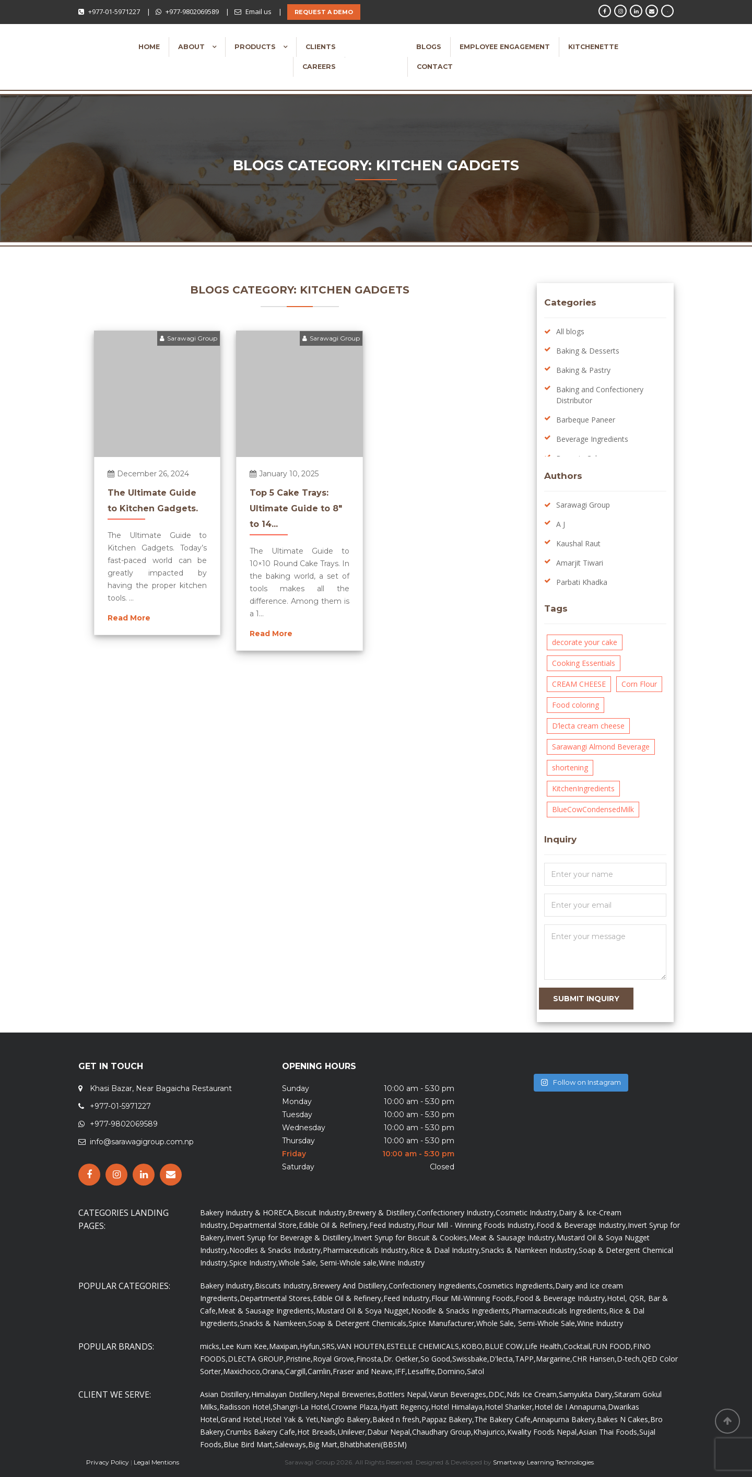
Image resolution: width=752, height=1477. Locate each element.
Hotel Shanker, (509, 1407)
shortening (570, 767)
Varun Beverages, (458, 1394)
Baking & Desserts (587, 351)
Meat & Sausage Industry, (513, 1237)
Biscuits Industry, (283, 1286)
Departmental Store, (264, 1225)
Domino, (452, 1371)
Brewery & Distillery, (382, 1212)
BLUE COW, (505, 1346)
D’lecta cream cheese (588, 726)
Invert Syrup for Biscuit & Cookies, (411, 1237)
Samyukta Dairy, (586, 1394)
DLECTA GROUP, (257, 1359)
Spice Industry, (253, 1263)
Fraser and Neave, (364, 1371)
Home (149, 47)
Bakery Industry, (227, 1286)
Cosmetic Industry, (527, 1212)
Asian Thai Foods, (609, 1432)
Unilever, (352, 1432)
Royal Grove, (334, 1359)
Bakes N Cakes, (623, 1419)
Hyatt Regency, (405, 1407)
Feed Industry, (393, 1225)
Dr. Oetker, (401, 1359)
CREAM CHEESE (579, 684)
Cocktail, (577, 1346)
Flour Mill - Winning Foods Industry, (476, 1225)
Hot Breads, (317, 1432)
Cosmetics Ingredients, (516, 1286)
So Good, (436, 1359)
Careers (319, 67)
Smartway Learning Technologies (543, 1462)
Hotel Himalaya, (458, 1407)
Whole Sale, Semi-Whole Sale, (526, 1323)
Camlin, (320, 1371)
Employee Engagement (505, 47)
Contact (435, 67)
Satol (475, 1371)
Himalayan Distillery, (285, 1394)
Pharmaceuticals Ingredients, (560, 1311)
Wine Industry (402, 1263)
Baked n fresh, (396, 1419)
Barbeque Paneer (585, 420)
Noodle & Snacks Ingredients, (461, 1311)
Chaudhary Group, (442, 1432)
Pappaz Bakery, (447, 1419)
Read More (129, 618)
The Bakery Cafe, (503, 1419)
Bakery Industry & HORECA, (247, 1212)
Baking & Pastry (583, 370)
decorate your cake (584, 642)
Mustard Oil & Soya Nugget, (363, 1311)
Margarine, (554, 1359)
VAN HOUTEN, (361, 1346)
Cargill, (296, 1371)
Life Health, (544, 1346)
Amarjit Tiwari (579, 563)
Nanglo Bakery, (346, 1419)
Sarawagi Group (188, 338)
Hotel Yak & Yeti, (291, 1419)
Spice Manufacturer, (442, 1323)
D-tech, (629, 1359)
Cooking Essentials (583, 663)
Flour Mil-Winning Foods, (473, 1298)
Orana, (273, 1371)
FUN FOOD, (612, 1346)
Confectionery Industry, (456, 1212)
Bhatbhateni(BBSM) (373, 1444)
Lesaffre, (422, 1371)
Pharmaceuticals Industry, (366, 1250)
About (192, 47)
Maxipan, (284, 1346)
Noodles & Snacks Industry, (276, 1250)
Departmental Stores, (276, 1298)
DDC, (497, 1394)
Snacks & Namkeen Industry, (530, 1250)
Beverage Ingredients (592, 439)
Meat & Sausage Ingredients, (267, 1311)
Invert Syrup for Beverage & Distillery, (289, 1237)
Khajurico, (490, 1432)
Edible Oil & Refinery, (334, 1225)
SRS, (329, 1346)
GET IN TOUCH (110, 1066)
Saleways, (291, 1444)
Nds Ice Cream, (533, 1394)
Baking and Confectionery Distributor (599, 394)
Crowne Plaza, (355, 1407)
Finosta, (369, 1359)
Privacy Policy (107, 1462)
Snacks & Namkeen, (274, 1323)
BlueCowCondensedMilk (593, 809)
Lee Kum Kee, (245, 1346)
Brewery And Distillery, (350, 1286)
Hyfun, (311, 1346)
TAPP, (525, 1359)
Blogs (428, 47)
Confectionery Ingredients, (433, 1286)
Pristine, (299, 1359)
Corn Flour (639, 684)
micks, (210, 1346)
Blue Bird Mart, (249, 1444)
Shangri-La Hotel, (302, 1407)
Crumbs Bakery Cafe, (261, 1432)
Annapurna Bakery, (565, 1419)
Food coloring (575, 705)
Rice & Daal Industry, (445, 1250)
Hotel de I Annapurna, (571, 1407)
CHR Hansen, (594, 1359)
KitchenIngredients (583, 788)
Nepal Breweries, (349, 1394)
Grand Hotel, (241, 1419)
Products (256, 47)
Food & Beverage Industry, (582, 1225)
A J (560, 524)
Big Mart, (323, 1444)
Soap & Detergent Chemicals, (358, 1323)
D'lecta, (502, 1359)
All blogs (570, 331)
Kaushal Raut (578, 543)
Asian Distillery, (225, 1394)
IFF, (401, 1371)
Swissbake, (470, 1359)
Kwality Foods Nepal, (543, 1432)
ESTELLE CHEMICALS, (423, 1346)
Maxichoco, (242, 1371)
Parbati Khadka (581, 582)
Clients (321, 47)
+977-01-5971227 (114, 11)
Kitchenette (593, 47)
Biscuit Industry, (321, 1212)
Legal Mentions (156, 1462)
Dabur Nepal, (389, 1432)
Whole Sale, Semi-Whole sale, (328, 1263)
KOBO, (473, 1346)
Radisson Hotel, (246, 1407)
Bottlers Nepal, (403, 1394)
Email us (258, 11)
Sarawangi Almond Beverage (601, 747)
